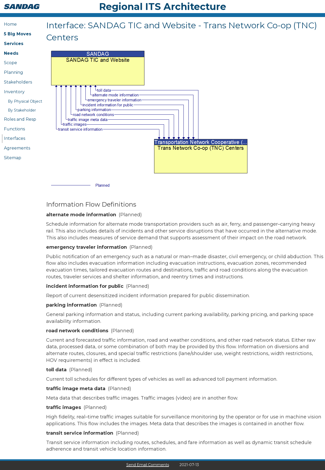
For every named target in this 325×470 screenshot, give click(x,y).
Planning (13, 72)
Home (10, 24)
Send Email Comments (147, 464)
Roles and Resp (20, 119)
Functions (14, 128)
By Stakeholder (22, 110)
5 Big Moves (17, 33)
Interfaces (14, 138)
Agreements (17, 148)
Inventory (14, 91)
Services (13, 43)
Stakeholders (18, 82)
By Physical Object (25, 101)
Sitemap (12, 157)
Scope (10, 62)
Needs (11, 53)
